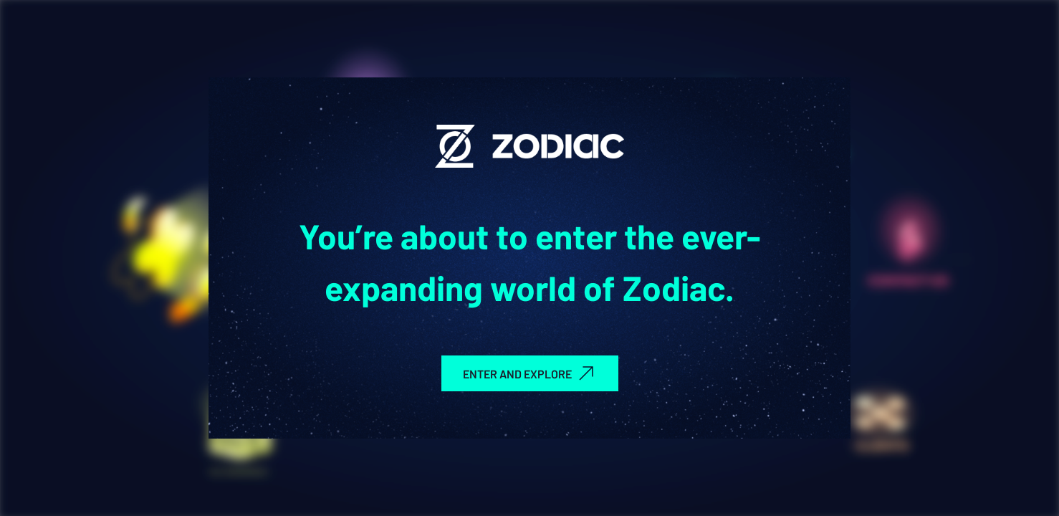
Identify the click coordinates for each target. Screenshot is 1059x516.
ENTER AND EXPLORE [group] (530, 373)
